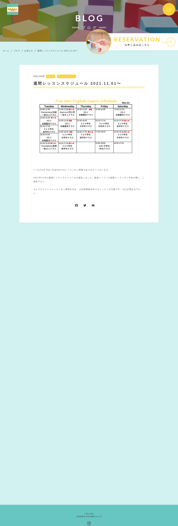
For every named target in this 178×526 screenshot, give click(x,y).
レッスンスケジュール (66, 76)
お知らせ (50, 76)
